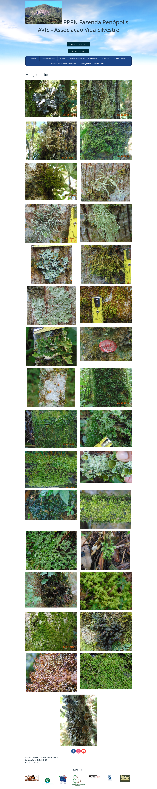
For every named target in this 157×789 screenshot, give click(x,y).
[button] (78, 44)
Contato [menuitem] (105, 58)
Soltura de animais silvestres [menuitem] (63, 63)
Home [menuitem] (33, 58)
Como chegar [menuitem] (120, 58)
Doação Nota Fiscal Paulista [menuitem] (93, 63)
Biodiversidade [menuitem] (48, 58)
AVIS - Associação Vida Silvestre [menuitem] (83, 58)
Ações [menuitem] (62, 58)
